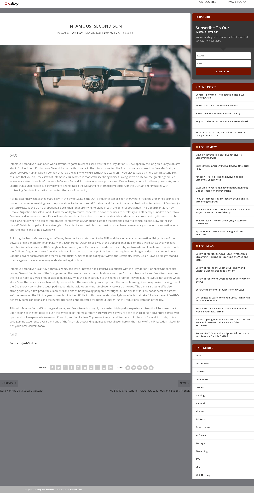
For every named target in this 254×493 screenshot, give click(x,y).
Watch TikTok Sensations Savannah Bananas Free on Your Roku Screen (221, 310)
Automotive (202, 363)
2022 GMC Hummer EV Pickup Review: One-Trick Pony (222, 167)
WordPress (76, 489)
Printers (200, 418)
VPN (198, 466)
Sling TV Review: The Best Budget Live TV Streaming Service (219, 156)
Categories (207, 6)
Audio (199, 355)
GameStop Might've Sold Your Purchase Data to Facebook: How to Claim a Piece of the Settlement (223, 322)
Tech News (206, 245)
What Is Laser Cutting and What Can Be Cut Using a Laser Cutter (220, 134)
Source (14, 343)
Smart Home (203, 426)
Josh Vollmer (30, 343)
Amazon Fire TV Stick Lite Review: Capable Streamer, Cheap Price (219, 178)
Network (200, 403)
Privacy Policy (236, 6)
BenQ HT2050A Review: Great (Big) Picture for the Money (221, 222)
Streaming (202, 450)
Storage (200, 442)
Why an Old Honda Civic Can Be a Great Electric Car (222, 123)
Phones (200, 411)
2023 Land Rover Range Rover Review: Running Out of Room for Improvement (222, 189)
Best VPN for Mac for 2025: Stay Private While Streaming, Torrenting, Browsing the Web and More (222, 256)
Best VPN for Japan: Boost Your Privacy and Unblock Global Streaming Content (220, 269)
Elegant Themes (45, 489)
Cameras (201, 371)
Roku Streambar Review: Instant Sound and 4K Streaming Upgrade (222, 200)
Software (201, 434)
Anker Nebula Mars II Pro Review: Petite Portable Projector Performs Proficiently (223, 211)
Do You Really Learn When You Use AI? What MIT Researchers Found (223, 299)
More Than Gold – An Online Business (217, 105)
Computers (202, 379)
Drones (108, 32)
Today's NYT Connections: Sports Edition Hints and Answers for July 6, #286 (222, 334)
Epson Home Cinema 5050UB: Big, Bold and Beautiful (220, 233)
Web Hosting (203, 474)
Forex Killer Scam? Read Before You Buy (218, 113)
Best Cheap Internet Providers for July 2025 (220, 289)
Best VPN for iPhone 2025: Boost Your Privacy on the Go (223, 280)
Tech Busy (76, 32)
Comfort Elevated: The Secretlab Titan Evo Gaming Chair (220, 96)
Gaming (200, 395)
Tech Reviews (208, 146)
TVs (198, 458)
